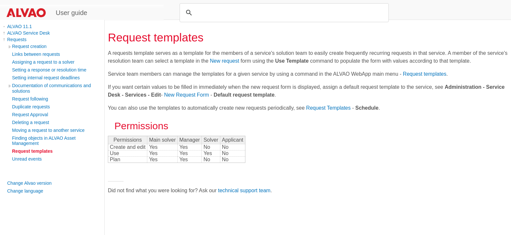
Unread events (27, 159)
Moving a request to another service (48, 130)
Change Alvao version (29, 183)
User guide (71, 12)
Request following (30, 99)
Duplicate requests (31, 106)
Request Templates (328, 108)
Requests (16, 39)
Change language (25, 191)
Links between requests (36, 54)
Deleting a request (30, 122)
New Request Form (186, 95)
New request (224, 61)
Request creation (29, 46)
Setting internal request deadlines (46, 77)
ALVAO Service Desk (28, 33)
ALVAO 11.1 (19, 26)
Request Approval (30, 114)
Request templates (32, 151)
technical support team (244, 190)
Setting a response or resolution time (49, 69)
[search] (283, 13)
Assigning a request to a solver (43, 62)
